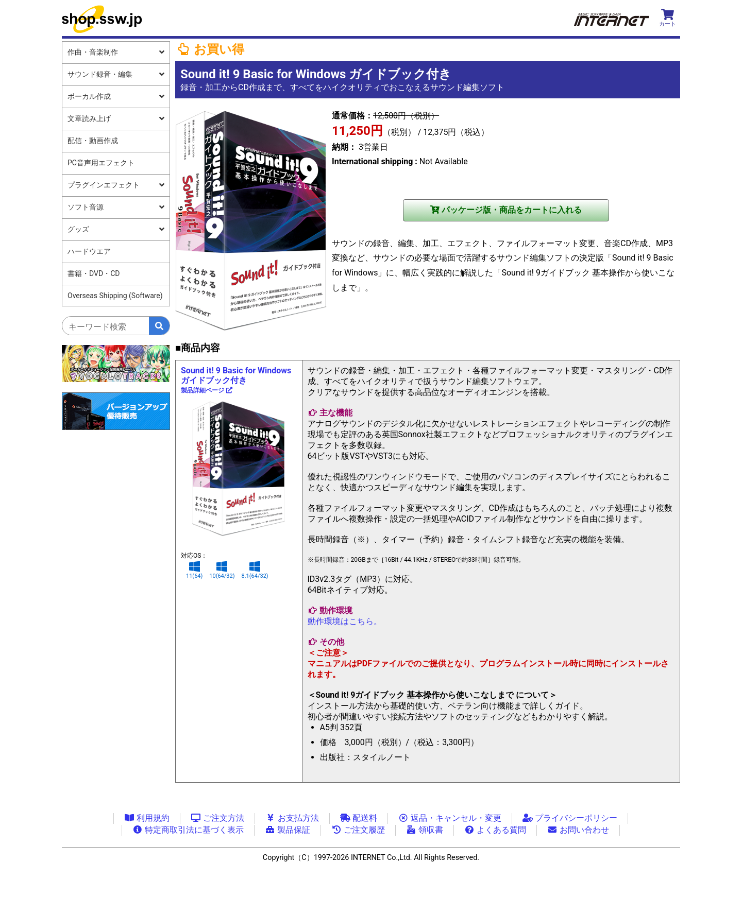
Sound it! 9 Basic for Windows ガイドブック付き (236, 380)
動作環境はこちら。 (345, 621)
